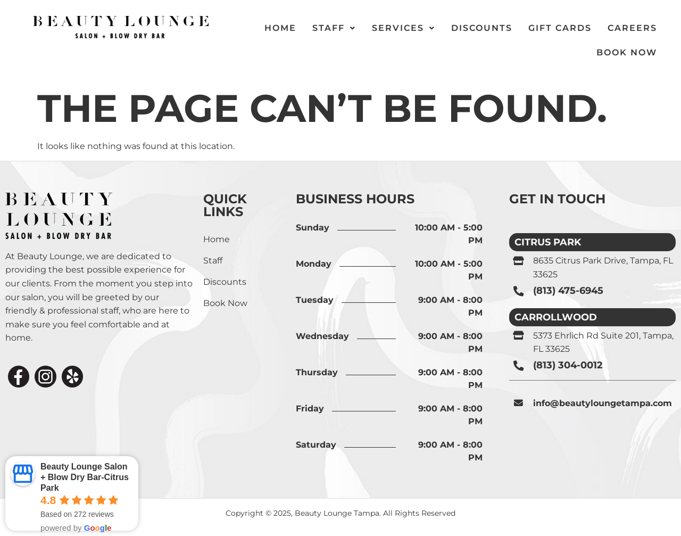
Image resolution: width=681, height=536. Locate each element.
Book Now (626, 52)
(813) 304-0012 (568, 364)
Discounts (224, 282)
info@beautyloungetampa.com (602, 403)
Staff (212, 260)
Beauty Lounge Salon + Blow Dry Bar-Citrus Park (84, 477)
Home (216, 239)
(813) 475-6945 (568, 290)
